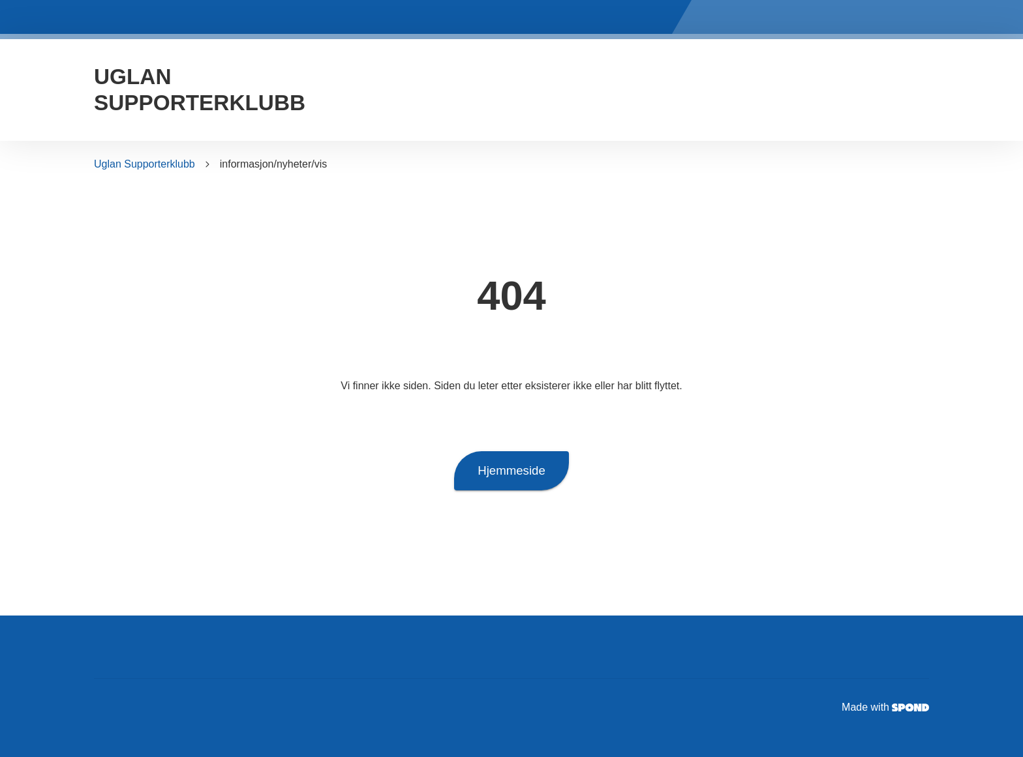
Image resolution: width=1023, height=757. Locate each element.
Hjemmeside (511, 470)
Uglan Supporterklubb (144, 164)
